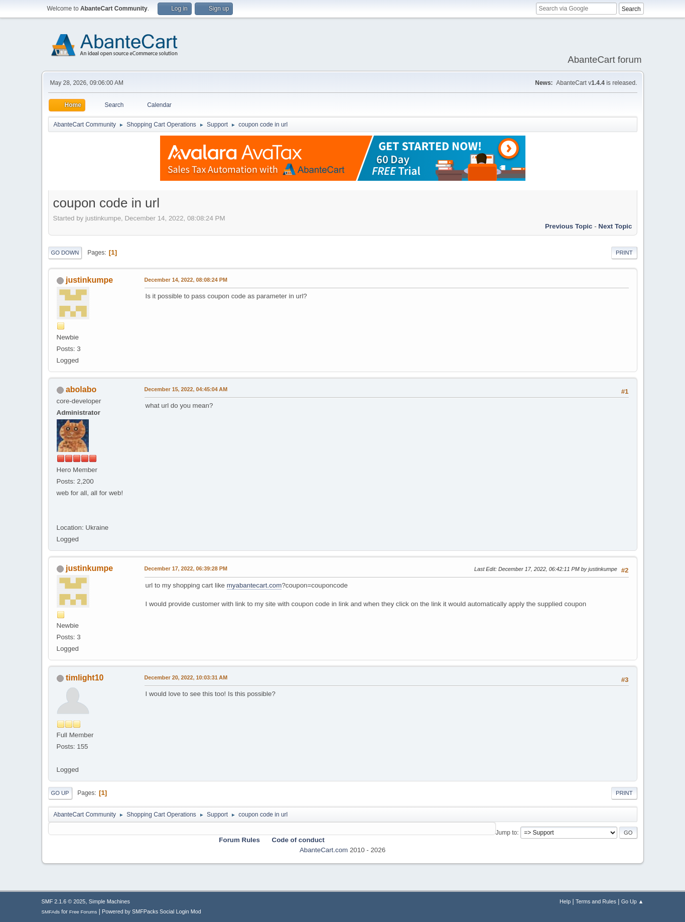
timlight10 (85, 677)
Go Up (60, 793)
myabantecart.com (254, 585)
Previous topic (569, 226)
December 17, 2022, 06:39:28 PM (186, 568)
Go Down (65, 253)
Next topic (615, 226)
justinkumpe (89, 280)
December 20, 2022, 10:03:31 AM (186, 677)
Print (624, 253)
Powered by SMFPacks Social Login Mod (151, 911)
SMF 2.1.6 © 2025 (64, 901)
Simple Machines (109, 901)
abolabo (81, 389)
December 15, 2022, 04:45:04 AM (186, 389)
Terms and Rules (596, 901)
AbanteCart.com (324, 850)
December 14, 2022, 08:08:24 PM (186, 280)
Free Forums (83, 911)
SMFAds (51, 911)
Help (565, 901)
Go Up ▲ (632, 901)
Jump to (506, 832)
